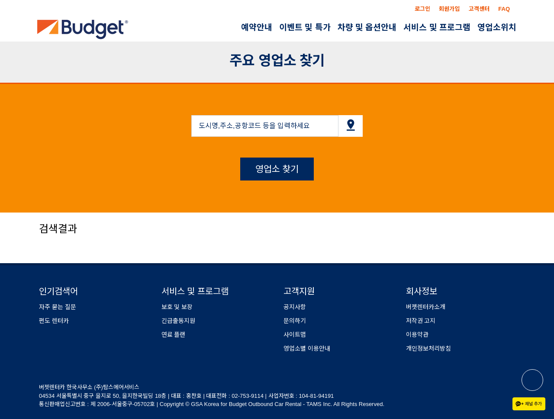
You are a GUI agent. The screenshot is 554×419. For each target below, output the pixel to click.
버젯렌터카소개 (425, 306)
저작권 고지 (421, 320)
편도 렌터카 (54, 320)
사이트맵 (294, 334)
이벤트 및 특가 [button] (305, 27)
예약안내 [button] (256, 27)
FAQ (504, 9)
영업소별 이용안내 (306, 348)
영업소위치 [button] (496, 27)
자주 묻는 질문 (57, 306)
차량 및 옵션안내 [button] (367, 27)
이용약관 (417, 334)
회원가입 (449, 9)
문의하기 (294, 320)
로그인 (422, 9)
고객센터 (479, 9)
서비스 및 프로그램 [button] (436, 27)
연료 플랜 (173, 334)
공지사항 (294, 306)
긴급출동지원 (178, 320)
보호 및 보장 (177, 306)
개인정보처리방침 (428, 348)
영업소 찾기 (277, 169)
